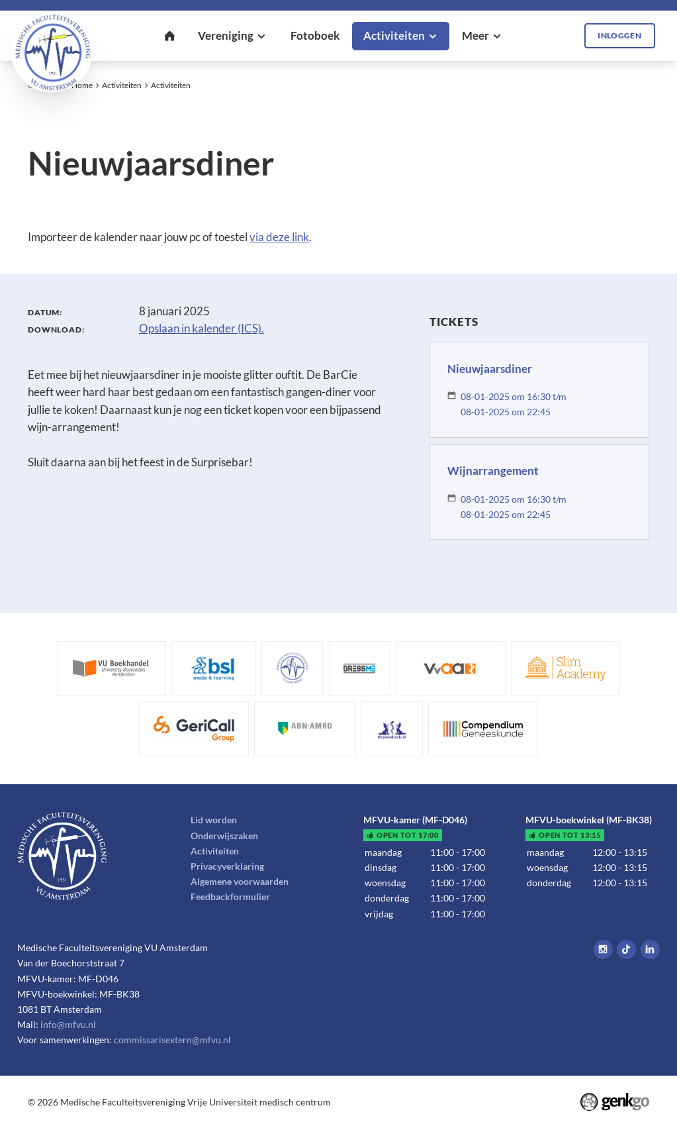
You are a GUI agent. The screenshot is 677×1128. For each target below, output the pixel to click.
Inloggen (619, 35)
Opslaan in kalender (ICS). (201, 328)
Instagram (603, 949)
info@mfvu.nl (68, 1024)
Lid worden (214, 819)
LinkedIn (650, 949)
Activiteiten (122, 85)
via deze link (279, 237)
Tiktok (626, 949)
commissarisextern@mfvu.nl (172, 1039)
